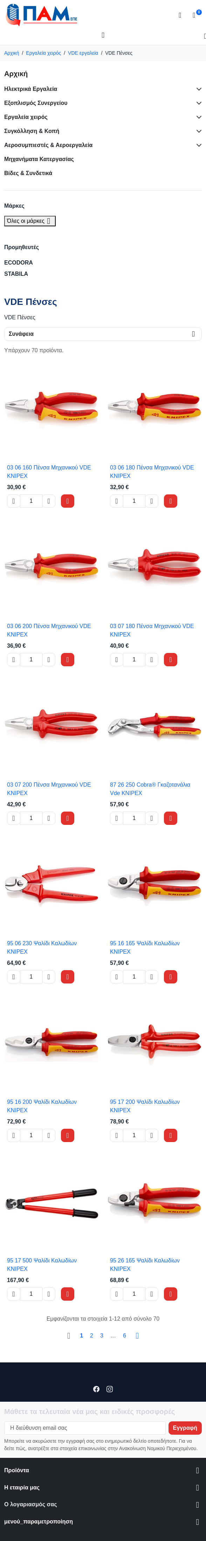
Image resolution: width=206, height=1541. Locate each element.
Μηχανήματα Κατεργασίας (39, 159)
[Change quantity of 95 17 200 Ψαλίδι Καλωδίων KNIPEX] (134, 1135)
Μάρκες (14, 206)
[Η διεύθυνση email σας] (85, 1428)
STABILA (16, 274)
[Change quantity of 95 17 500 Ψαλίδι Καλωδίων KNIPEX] (31, 1294)
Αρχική (16, 74)
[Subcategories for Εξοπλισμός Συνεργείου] (197, 103)
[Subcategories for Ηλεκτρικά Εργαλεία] (197, 89)
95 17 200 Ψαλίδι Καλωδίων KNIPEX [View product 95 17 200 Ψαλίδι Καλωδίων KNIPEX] (145, 1106)
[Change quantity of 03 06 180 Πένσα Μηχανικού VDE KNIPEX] (134, 501)
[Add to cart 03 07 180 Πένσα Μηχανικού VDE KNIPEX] (170, 659)
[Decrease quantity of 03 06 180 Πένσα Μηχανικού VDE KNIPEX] (116, 501)
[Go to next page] (137, 1336)
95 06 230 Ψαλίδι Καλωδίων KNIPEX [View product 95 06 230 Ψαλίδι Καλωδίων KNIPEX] (42, 947)
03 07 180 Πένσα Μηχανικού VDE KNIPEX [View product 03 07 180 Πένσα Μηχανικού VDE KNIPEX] (152, 630)
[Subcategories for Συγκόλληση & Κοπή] (197, 131)
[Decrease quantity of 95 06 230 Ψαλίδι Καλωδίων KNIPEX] (13, 976)
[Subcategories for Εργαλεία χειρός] (197, 117)
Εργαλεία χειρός (26, 117)
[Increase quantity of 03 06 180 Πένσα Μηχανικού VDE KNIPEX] (151, 501)
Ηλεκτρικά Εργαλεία (30, 89)
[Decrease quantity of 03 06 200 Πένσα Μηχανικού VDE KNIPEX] (13, 659)
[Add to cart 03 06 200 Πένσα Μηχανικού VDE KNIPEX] (67, 659)
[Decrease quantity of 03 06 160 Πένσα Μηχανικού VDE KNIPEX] (13, 501)
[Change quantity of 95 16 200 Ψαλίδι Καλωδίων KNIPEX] (31, 1135)
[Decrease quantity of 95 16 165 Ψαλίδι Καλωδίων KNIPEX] (116, 976)
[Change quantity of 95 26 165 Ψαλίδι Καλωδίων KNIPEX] (134, 1294)
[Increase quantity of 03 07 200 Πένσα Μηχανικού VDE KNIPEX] (48, 818)
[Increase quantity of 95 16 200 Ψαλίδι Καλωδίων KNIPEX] (48, 1135)
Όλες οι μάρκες (30, 221)
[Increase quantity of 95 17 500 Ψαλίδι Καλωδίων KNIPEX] (48, 1294)
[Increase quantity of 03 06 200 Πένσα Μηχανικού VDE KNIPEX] (48, 659)
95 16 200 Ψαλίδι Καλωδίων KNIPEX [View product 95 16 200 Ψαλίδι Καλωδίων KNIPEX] (42, 1106)
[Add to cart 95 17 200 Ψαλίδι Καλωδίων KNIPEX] (170, 1135)
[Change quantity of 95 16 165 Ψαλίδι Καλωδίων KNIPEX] (134, 976)
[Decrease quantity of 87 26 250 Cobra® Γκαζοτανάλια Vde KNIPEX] (116, 818)
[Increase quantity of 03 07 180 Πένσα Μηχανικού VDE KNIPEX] (151, 659)
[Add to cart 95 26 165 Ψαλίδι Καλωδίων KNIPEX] (170, 1294)
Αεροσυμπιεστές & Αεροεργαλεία (48, 145)
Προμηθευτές (21, 247)
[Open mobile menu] (103, 35)
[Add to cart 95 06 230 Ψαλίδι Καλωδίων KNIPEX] (67, 976)
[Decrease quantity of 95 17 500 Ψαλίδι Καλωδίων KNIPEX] (13, 1294)
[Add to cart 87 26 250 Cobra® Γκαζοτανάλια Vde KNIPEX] (170, 818)
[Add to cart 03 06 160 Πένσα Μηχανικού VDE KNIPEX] (67, 501)
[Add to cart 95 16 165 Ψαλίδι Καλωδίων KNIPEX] (170, 976)
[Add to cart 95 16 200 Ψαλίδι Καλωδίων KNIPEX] (67, 1135)
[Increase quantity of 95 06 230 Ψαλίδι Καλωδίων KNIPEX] (48, 976)
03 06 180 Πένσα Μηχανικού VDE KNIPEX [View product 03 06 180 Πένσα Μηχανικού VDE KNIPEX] (152, 472)
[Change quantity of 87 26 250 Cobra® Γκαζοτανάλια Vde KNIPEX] (134, 818)
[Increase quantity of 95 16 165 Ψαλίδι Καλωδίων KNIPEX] (151, 976)
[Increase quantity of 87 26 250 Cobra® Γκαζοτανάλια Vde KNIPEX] (151, 818)
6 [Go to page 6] (124, 1336)
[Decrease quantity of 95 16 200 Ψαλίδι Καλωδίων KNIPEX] (13, 1135)
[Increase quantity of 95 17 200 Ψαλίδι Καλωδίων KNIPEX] (151, 1135)
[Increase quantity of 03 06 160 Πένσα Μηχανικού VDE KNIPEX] (48, 501)
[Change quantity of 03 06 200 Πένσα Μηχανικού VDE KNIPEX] (31, 659)
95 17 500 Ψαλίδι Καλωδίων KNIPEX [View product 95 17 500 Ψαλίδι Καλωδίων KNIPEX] (42, 1265)
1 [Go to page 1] (81, 1336)
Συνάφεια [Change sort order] (21, 334)
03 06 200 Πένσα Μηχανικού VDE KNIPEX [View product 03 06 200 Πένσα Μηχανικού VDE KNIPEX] (49, 630)
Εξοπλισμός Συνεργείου (36, 103)
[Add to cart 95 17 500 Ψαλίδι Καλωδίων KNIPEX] (67, 1294)
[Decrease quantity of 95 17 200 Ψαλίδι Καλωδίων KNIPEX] (116, 1135)
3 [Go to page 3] (101, 1336)
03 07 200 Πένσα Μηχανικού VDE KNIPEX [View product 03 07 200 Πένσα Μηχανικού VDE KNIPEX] (49, 789)
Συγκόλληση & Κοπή (31, 131)
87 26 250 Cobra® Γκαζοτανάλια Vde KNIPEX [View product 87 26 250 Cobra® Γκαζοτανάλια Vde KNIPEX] (150, 789)
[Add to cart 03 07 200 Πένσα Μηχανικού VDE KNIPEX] (67, 818)
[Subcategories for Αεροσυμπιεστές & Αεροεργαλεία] (197, 145)
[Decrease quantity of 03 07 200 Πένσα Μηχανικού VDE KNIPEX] (13, 818)
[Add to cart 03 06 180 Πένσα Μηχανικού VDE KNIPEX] (170, 501)
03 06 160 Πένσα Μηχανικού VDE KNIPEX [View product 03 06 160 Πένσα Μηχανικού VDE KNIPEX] (49, 472)
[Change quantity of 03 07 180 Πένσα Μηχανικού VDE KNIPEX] (134, 659)
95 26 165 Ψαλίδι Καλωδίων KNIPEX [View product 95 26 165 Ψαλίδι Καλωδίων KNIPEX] (145, 1265)
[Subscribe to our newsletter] (185, 1428)
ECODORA (18, 263)
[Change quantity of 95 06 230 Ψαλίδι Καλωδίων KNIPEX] (31, 976)
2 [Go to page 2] (91, 1336)
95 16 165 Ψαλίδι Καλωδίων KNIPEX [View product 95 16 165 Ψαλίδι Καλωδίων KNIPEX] (145, 947)
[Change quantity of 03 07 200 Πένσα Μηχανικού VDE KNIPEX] (31, 818)
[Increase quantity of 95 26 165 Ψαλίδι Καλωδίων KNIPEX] (151, 1294)
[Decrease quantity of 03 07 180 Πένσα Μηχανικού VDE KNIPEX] (116, 659)
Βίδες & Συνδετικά (28, 173)
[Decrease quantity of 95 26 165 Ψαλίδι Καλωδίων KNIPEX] (116, 1294)
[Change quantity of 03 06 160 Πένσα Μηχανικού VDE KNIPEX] (31, 501)
